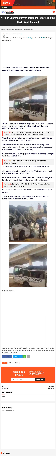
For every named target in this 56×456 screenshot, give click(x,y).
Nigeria (16, 363)
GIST (10, 363)
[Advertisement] (29, 53)
